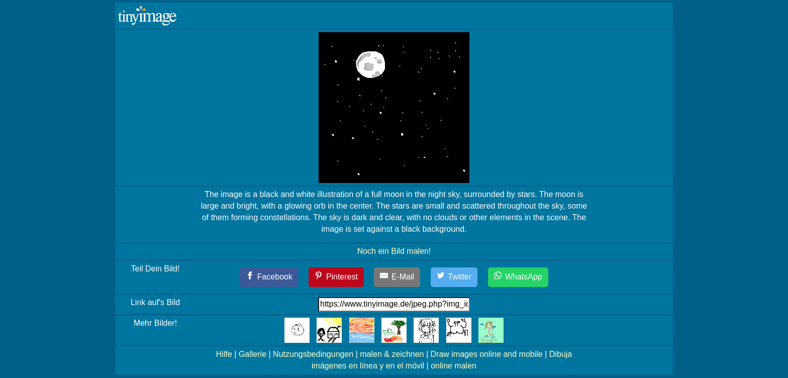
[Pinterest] (336, 277)
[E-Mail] (397, 277)
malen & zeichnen (392, 354)
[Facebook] (269, 277)
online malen (453, 365)
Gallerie (252, 354)
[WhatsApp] (518, 277)
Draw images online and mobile (487, 354)
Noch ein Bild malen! (394, 251)
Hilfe (224, 354)
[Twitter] (454, 277)
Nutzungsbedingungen (313, 354)
